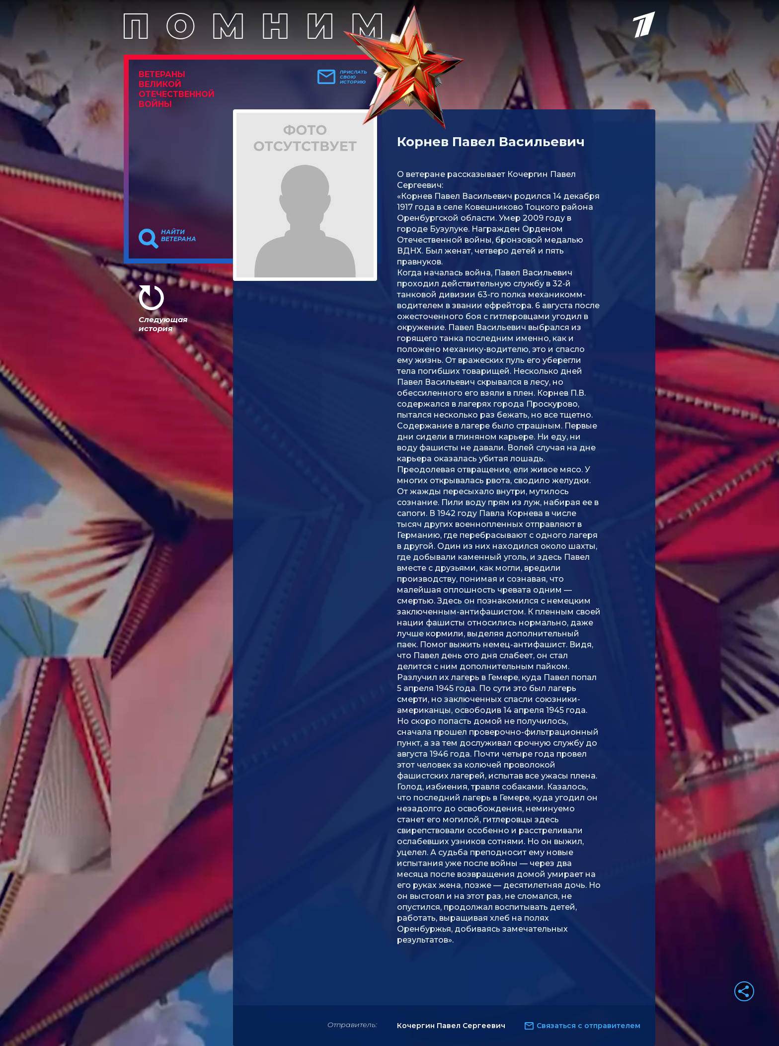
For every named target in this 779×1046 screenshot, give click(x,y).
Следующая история (163, 324)
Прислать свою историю (353, 77)
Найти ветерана (178, 236)
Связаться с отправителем (588, 1025)
